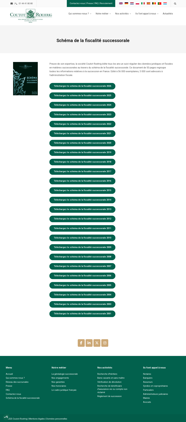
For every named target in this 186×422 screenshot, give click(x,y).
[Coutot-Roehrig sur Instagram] (104, 343)
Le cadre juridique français (64, 390)
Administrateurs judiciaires (155, 394)
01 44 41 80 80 (26, 3)
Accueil (9, 374)
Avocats (147, 402)
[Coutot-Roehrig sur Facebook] (81, 343)
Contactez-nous (77, 3)
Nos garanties (58, 382)
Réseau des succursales (17, 382)
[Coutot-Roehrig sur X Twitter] (96, 343)
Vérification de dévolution (109, 382)
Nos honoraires (59, 386)
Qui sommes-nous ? (15, 378)
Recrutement (106, 3)
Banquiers (147, 378)
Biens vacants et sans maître (111, 378)
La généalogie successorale (65, 374)
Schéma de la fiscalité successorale (23, 398)
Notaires (147, 374)
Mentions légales (37, 419)
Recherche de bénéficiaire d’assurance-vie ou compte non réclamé (112, 389)
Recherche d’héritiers (107, 374)
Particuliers (148, 390)
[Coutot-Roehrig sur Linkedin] (89, 343)
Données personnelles (56, 419)
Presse (89, 3)
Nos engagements (60, 378)
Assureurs (148, 382)
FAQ (96, 3)
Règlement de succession (109, 396)
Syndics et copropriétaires (155, 386)
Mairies (146, 398)
